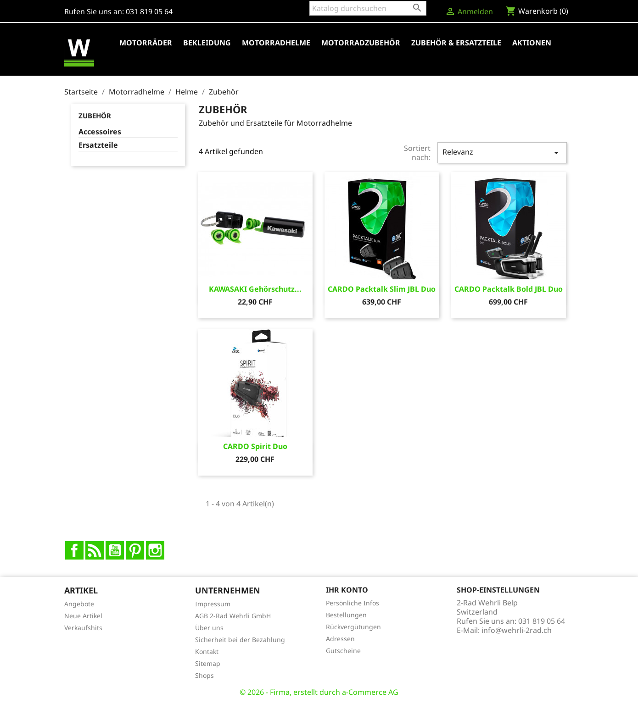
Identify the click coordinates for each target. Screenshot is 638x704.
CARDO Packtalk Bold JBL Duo (508, 289)
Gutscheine (343, 650)
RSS (94, 550)
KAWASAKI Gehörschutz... (255, 289)
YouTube (115, 550)
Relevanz (502, 152)
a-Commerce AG (370, 692)
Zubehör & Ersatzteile (456, 43)
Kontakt (206, 651)
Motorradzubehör (360, 43)
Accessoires (99, 132)
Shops (204, 675)
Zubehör (94, 115)
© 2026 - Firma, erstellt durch (291, 692)
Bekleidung (207, 43)
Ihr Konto (347, 590)
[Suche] (367, 8)
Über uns (209, 627)
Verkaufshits (83, 627)
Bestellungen (346, 614)
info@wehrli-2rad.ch (516, 630)
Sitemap (207, 663)
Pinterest (135, 550)
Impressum (212, 603)
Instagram (155, 550)
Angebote (79, 603)
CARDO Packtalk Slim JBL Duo (382, 289)
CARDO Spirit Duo (255, 446)
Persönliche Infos (352, 603)
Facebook (74, 550)
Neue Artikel (83, 615)
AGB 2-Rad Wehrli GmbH (233, 615)
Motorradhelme (276, 43)
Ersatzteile (98, 145)
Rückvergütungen (353, 626)
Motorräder (145, 43)
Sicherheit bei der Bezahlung (240, 639)
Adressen (340, 638)
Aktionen (531, 43)
